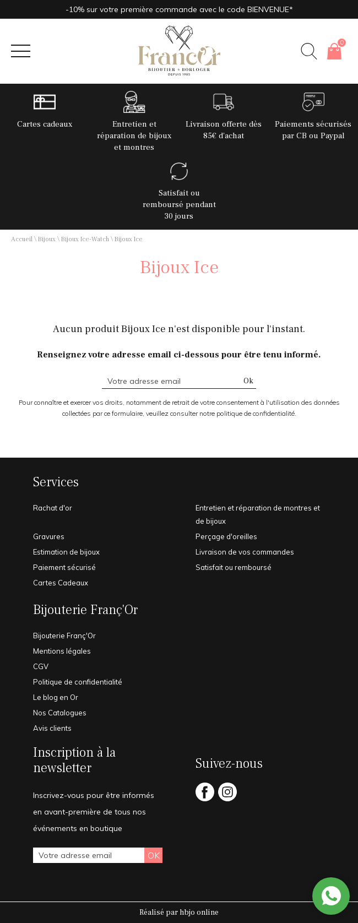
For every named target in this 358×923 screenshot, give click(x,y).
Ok (248, 381)
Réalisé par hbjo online (179, 912)
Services (56, 482)
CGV (40, 666)
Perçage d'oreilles (226, 536)
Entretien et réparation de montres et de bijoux (258, 514)
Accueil (21, 239)
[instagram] (227, 799)
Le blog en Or (55, 697)
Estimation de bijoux (66, 551)
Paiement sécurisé (64, 567)
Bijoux (47, 239)
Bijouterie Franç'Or (85, 610)
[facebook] (205, 799)
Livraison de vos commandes (245, 551)
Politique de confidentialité (77, 681)
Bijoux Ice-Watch (85, 239)
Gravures (48, 536)
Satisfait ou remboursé (234, 567)
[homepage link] (179, 51)
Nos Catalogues (59, 712)
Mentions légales (62, 651)
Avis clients (52, 728)
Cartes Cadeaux (60, 582)
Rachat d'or (52, 507)
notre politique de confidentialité (247, 413)
